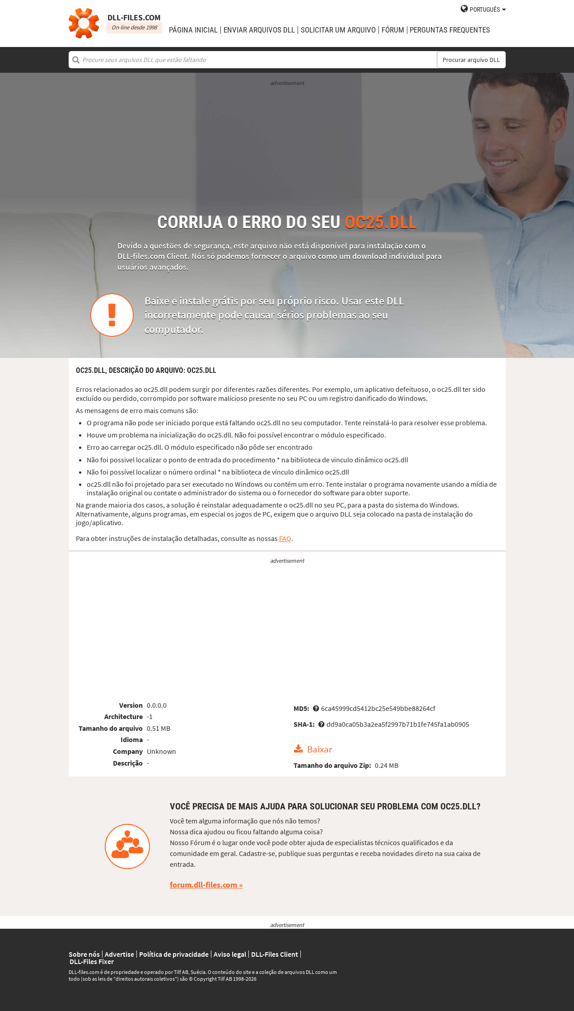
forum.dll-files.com (203, 884)
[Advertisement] (287, 150)
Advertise (119, 954)
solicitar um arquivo (338, 30)
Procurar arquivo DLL (471, 60)
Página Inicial (193, 30)
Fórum (393, 30)
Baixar (319, 749)
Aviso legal (230, 954)
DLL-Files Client (274, 954)
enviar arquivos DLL (259, 30)
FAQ (285, 538)
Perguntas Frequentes (450, 30)
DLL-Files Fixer (92, 961)
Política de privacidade (174, 954)
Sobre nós (84, 954)
